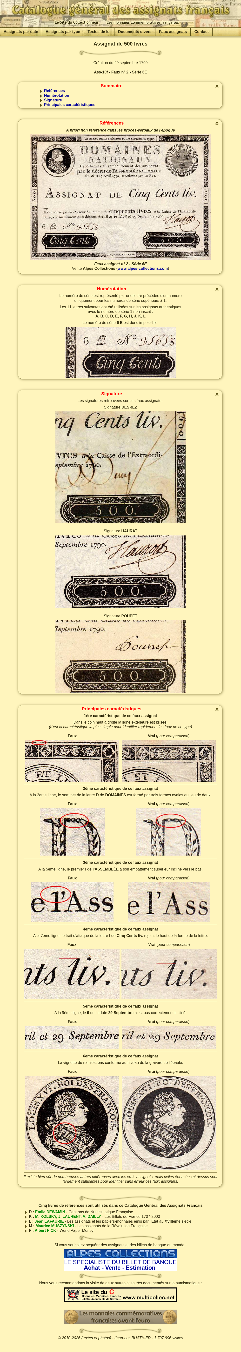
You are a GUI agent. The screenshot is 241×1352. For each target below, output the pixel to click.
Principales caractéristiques (69, 105)
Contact (201, 32)
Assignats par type (63, 32)
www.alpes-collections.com (143, 268)
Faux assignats (173, 32)
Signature (53, 100)
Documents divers (135, 32)
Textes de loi (99, 32)
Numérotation (56, 95)
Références (54, 91)
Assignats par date (21, 32)
